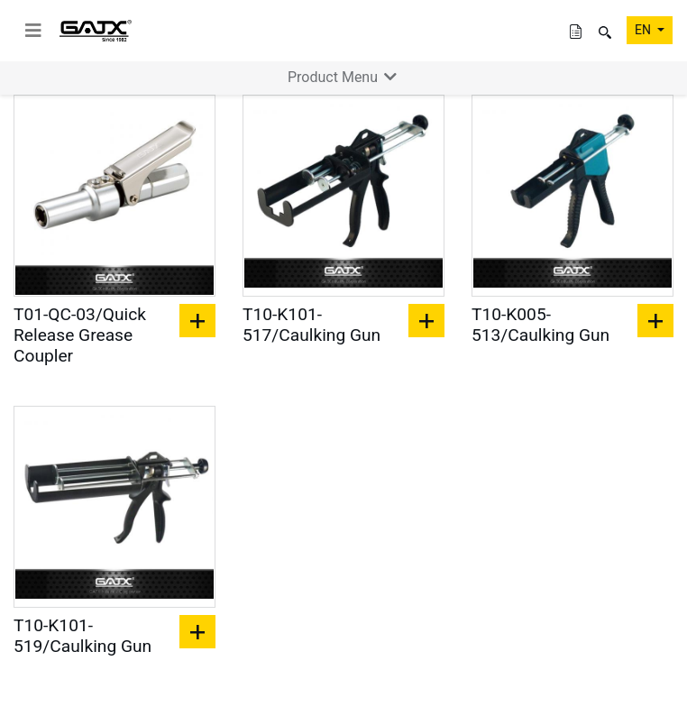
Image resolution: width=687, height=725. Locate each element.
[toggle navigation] (33, 30)
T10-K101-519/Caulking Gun (82, 635)
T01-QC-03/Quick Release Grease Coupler (80, 335)
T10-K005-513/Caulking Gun (540, 324)
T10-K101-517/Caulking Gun (311, 324)
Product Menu (343, 77)
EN (644, 30)
